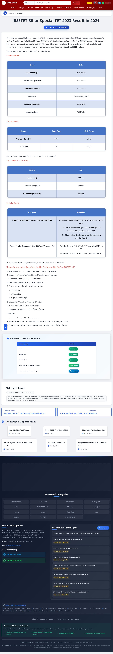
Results (30, 8)
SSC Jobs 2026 (8, 610)
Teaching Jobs (62, 610)
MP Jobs (60, 613)
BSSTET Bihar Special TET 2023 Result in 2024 (20, 395)
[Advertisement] (56, 479)
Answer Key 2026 (16, 613)
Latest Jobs (21, 8)
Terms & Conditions (74, 621)
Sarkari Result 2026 (95, 610)
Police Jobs (44, 610)
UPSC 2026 (18, 610)
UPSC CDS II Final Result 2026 (56, 432)
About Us (35, 621)
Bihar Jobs (34, 613)
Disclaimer (52, 621)
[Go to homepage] (5, 13)
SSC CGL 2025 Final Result (19, 432)
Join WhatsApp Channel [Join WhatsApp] (12, 563)
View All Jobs (103, 530)
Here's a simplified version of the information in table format (28, 51)
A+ (106, 3)
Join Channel (72, 367)
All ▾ (100, 8)
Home (13, 8)
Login (89, 3)
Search (75, 3)
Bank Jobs (36, 610)
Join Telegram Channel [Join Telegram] (12, 557)
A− (110, 3)
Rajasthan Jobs (43, 613)
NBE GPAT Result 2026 (56, 445)
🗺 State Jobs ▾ (91, 8)
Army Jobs (52, 610)
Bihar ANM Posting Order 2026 (94, 432)
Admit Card (39, 8)
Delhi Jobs (53, 613)
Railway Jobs (27, 610)
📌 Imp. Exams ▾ (78, 8)
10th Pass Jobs (72, 610)
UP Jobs (26, 613)
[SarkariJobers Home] (9, 3)
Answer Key (49, 8)
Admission (59, 8)
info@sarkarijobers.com (13, 547)
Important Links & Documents (56, 27)
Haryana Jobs (69, 613)
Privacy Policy (62, 621)
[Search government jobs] (52, 3)
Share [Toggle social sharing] (5, 327)
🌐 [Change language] (95, 3)
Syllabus (68, 8)
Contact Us (43, 621)
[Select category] (28, 3)
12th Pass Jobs (83, 610)
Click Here (72, 349)
